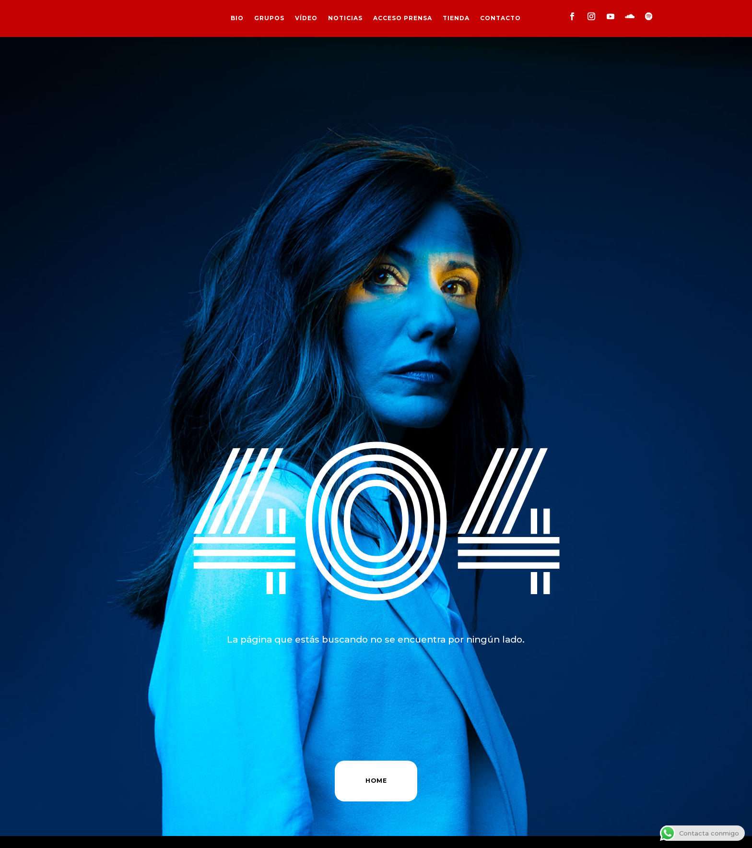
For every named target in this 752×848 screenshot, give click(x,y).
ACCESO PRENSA (402, 18)
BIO (237, 18)
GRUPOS (269, 18)
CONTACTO (500, 18)
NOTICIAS (345, 18)
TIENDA (456, 18)
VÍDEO (306, 18)
